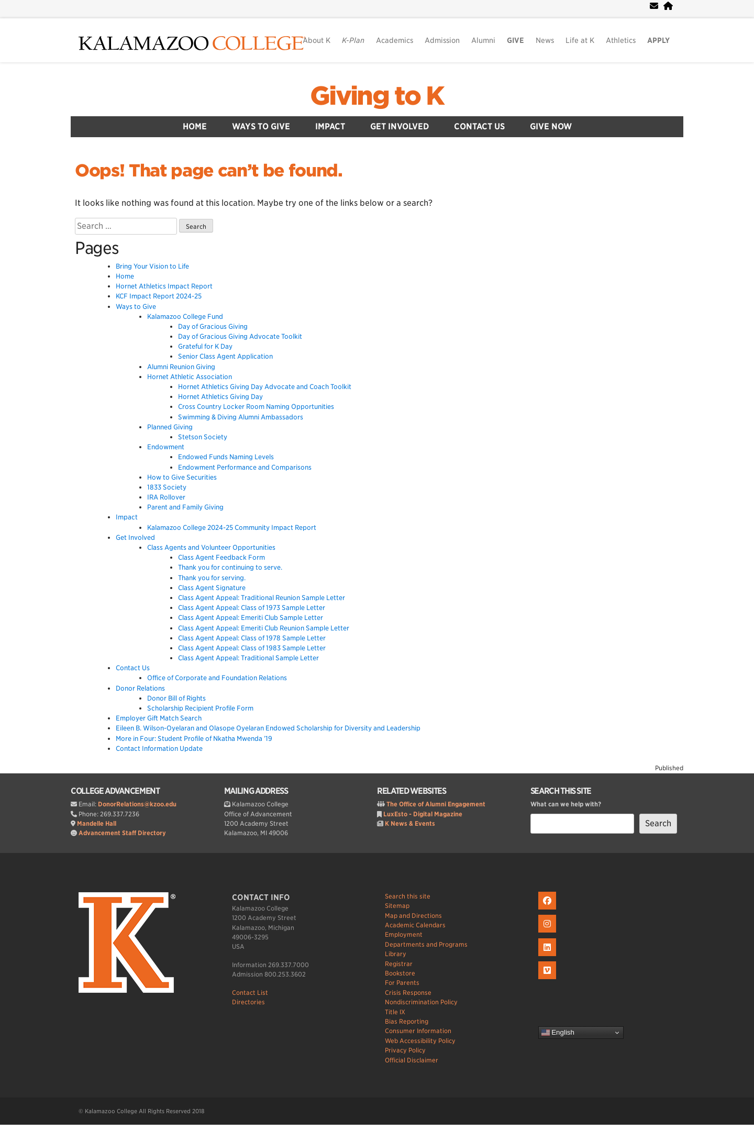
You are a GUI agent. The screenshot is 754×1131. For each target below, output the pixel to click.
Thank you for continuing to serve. (230, 567)
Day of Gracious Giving (213, 326)
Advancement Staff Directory (122, 833)
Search (658, 823)
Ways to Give (261, 126)
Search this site (407, 896)
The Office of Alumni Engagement (435, 804)
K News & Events (410, 823)
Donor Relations (140, 688)
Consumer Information (418, 1031)
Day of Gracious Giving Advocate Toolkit (240, 336)
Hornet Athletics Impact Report (164, 286)
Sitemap (397, 906)
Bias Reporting (406, 1021)
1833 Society (166, 487)
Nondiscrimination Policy (421, 1002)
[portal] (668, 6)
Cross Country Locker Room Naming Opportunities (256, 407)
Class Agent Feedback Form (221, 557)
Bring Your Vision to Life (152, 266)
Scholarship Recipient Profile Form (200, 708)
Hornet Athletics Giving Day (220, 397)
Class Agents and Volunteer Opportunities (211, 547)
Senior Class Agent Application (225, 356)
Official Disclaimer (411, 1060)
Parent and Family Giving (185, 507)
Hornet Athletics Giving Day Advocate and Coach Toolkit (264, 387)
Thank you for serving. (212, 578)
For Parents (402, 982)
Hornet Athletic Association (189, 377)
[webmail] (654, 6)
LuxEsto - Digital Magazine (422, 814)
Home (195, 126)
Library (395, 954)
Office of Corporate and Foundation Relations (217, 678)
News (545, 40)
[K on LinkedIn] (548, 956)
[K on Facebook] (548, 910)
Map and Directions (413, 915)
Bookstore (400, 973)
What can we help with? (565, 804)
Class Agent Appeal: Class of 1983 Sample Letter (252, 648)
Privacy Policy (405, 1050)
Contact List (250, 992)
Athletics (621, 40)
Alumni (483, 40)
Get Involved (399, 126)
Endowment (165, 447)
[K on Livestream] (548, 979)
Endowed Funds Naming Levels (226, 457)
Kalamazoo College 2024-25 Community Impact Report (231, 527)
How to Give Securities (182, 477)
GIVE (515, 40)
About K (316, 40)
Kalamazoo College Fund (185, 316)
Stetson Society (202, 437)
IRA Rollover (166, 497)
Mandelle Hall (96, 823)
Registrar (399, 964)
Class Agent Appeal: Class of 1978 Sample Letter (252, 638)
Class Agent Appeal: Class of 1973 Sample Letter (251, 608)
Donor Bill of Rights (176, 698)
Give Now (551, 126)
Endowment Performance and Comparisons (245, 467)
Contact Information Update (159, 748)
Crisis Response (408, 992)
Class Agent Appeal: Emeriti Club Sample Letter (250, 618)
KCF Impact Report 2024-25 (159, 296)
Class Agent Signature (212, 588)
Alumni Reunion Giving (181, 367)
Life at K (580, 40)
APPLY (658, 40)
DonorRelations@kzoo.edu (137, 804)
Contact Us (479, 126)
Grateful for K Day (205, 346)
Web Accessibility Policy (420, 1041)
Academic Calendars (415, 925)
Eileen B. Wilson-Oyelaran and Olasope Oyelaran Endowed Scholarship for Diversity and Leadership (268, 728)
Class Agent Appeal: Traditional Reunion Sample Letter (261, 598)
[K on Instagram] (548, 933)
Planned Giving (170, 427)
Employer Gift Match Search (159, 718)
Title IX (395, 1012)
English (557, 1032)
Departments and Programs (426, 944)
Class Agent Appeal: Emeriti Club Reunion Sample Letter (263, 628)
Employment (404, 934)
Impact (330, 126)
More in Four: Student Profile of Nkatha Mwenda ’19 (194, 738)
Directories (248, 1002)
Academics (394, 40)
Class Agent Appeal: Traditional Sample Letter (248, 658)
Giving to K (377, 96)
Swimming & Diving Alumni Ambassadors (240, 417)
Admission (442, 40)
